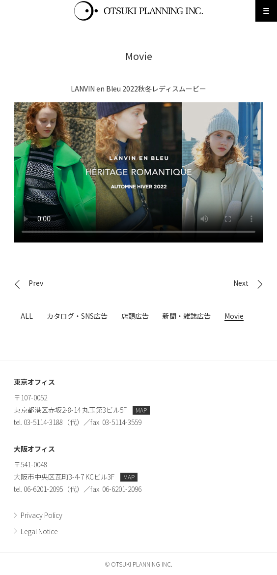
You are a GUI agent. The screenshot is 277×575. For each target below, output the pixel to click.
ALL (27, 316)
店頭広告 (135, 316)
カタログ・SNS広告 (77, 316)
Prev (35, 283)
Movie (234, 316)
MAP (141, 410)
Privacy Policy (41, 515)
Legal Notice (39, 531)
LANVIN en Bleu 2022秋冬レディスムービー (138, 172)
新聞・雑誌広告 (187, 316)
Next (241, 283)
